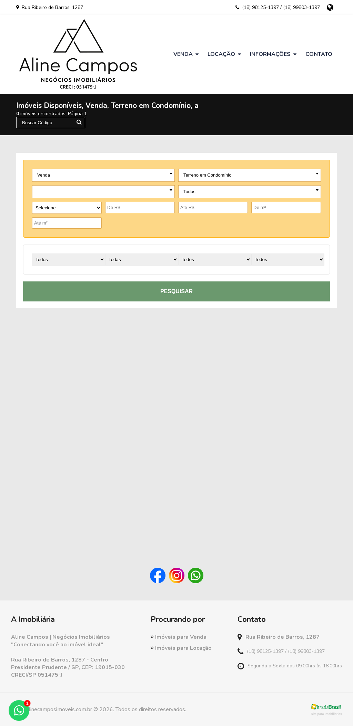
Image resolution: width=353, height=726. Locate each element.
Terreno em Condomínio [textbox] (207, 175)
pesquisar (176, 291)
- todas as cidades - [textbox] (56, 191)
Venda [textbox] (43, 175)
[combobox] (103, 175)
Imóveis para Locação (181, 648)
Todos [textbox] (189, 191)
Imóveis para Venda (178, 637)
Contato (318, 54)
